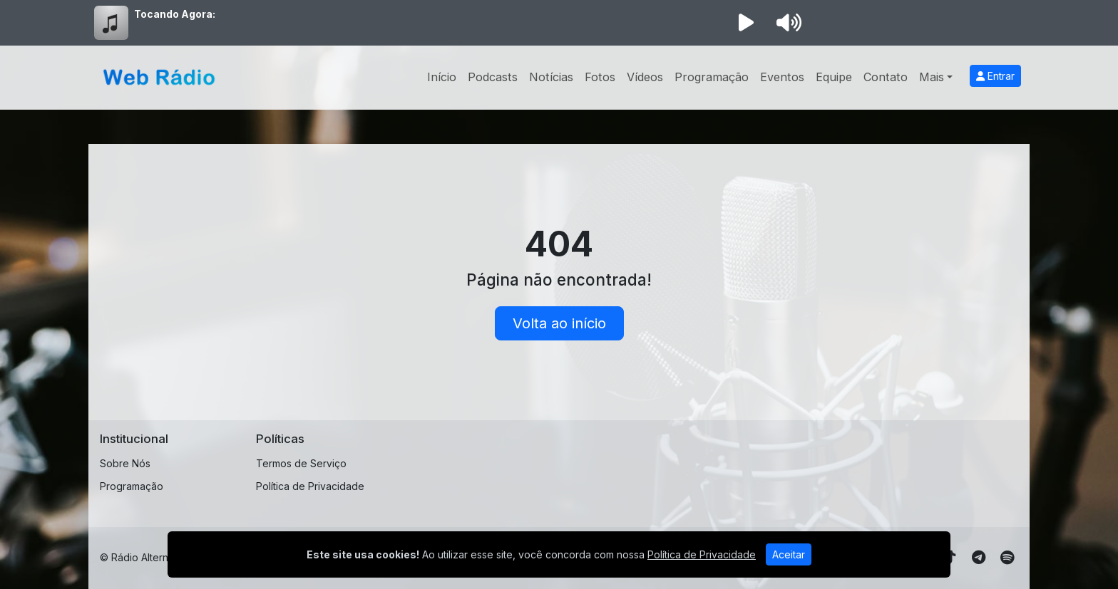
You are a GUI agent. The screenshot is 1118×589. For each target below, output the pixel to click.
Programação (712, 77)
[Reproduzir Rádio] (746, 23)
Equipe (834, 77)
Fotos (600, 77)
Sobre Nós (125, 463)
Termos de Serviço (301, 463)
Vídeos (645, 77)
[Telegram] (978, 557)
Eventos (782, 77)
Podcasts (493, 77)
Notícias (551, 77)
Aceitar (788, 554)
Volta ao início (559, 323)
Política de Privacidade (310, 486)
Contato (885, 77)
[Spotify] (1007, 557)
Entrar (995, 76)
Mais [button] (931, 77)
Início (441, 77)
